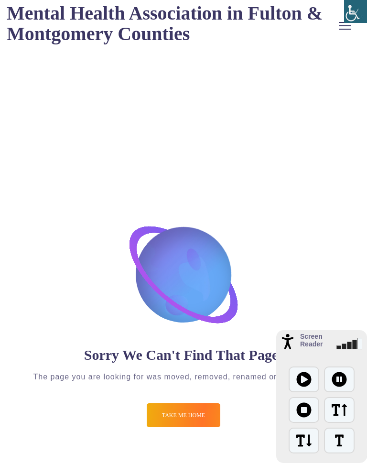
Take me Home (183, 415)
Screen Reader (311, 340)
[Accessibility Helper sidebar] (355, 11)
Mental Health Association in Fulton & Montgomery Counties (165, 23)
